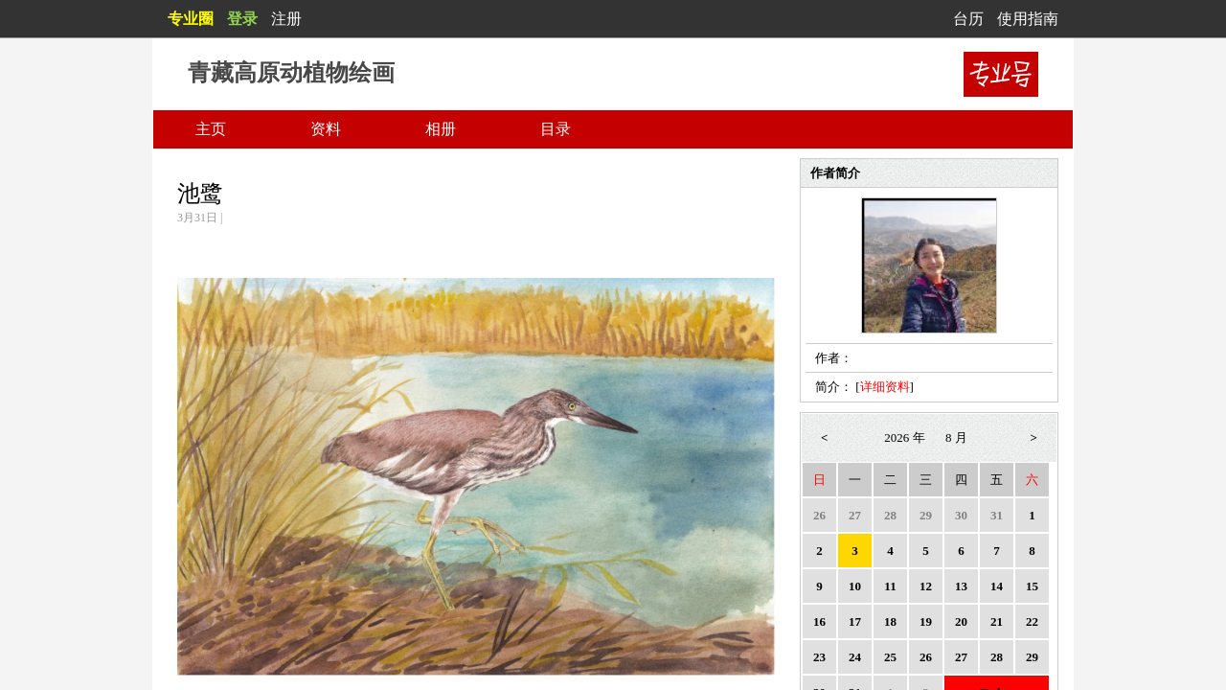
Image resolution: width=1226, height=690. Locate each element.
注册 (286, 19)
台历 (968, 19)
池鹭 (200, 193)
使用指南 (1027, 19)
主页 (210, 129)
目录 (555, 129)
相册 (440, 129)
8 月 (956, 437)
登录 (242, 19)
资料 (325, 129)
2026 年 (904, 437)
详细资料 (885, 387)
